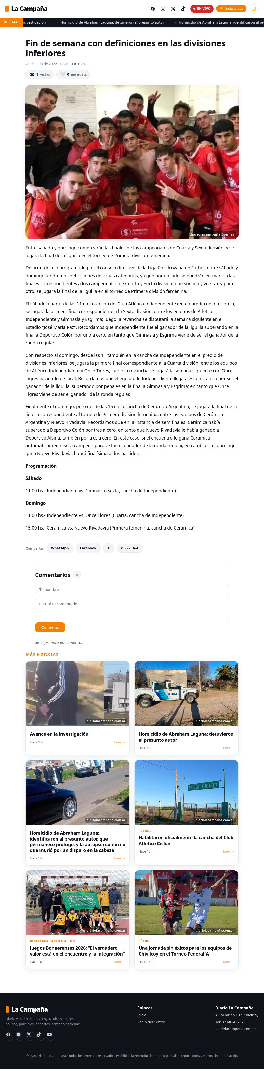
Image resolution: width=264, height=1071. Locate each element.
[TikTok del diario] (182, 9)
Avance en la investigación (30, 23)
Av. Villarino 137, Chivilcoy (236, 1015)
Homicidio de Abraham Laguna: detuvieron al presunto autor (119, 23)
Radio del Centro (151, 1022)
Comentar (50, 628)
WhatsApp (60, 549)
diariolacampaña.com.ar (235, 1029)
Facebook (88, 549)
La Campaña (27, 9)
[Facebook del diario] (150, 9)
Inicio (142, 1015)
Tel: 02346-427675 (230, 1022)
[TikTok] (42, 1037)
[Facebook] (10, 1037)
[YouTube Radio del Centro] (53, 1037)
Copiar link (130, 549)
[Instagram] (20, 1037)
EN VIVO (201, 9)
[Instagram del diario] (161, 9)
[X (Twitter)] (31, 1037)
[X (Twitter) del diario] (171, 9)
